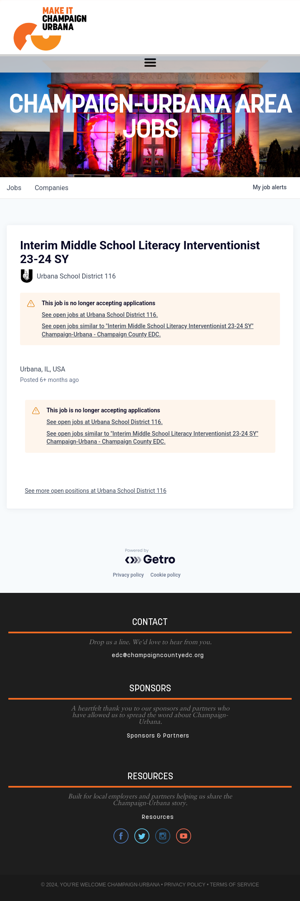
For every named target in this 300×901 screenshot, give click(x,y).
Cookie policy (166, 575)
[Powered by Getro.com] (150, 556)
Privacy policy (128, 575)
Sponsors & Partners (158, 736)
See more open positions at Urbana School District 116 (95, 490)
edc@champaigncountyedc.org (158, 656)
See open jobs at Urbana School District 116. (100, 314)
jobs (14, 188)
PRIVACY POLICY (185, 885)
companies (51, 188)
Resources (158, 817)
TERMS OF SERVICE (234, 885)
